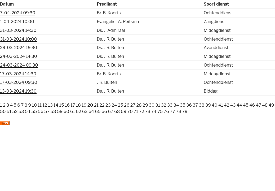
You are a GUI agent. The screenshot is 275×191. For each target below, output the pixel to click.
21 (96, 105)
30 (151, 105)
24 (114, 105)
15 (61, 105)
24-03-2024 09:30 (19, 65)
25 (120, 105)
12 (45, 105)
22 (101, 105)
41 (220, 105)
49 (271, 105)
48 (265, 105)
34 (176, 105)
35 (182, 105)
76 (166, 111)
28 (138, 105)
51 (9, 111)
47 (258, 105)
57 (47, 111)
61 (72, 111)
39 (208, 105)
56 (40, 111)
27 (132, 105)
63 (85, 111)
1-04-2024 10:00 (17, 21)
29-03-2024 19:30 (18, 47)
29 (145, 105)
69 (123, 111)
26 (126, 105)
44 (239, 105)
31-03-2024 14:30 (18, 30)
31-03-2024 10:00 (18, 39)
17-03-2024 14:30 (18, 73)
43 (233, 105)
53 (21, 111)
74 (154, 111)
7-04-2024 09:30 (17, 12)
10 (34, 105)
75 (160, 111)
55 (34, 111)
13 (50, 105)
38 (202, 105)
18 (78, 105)
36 (189, 105)
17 (72, 105)
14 (56, 105)
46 (252, 105)
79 (185, 111)
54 (27, 111)
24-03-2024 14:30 (18, 56)
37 (195, 105)
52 (14, 111)
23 (108, 105)
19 (84, 105)
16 (67, 105)
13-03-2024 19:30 (18, 91)
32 (163, 105)
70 (130, 111)
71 (136, 111)
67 (110, 111)
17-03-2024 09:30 (18, 82)
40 (214, 105)
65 (97, 111)
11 (40, 105)
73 (147, 111)
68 (117, 111)
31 (157, 105)
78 (178, 111)
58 (53, 111)
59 (60, 111)
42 (226, 105)
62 (78, 111)
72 (141, 111)
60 (66, 111)
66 (104, 111)
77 (172, 111)
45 (246, 105)
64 (91, 111)
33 (170, 105)
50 (3, 111)
